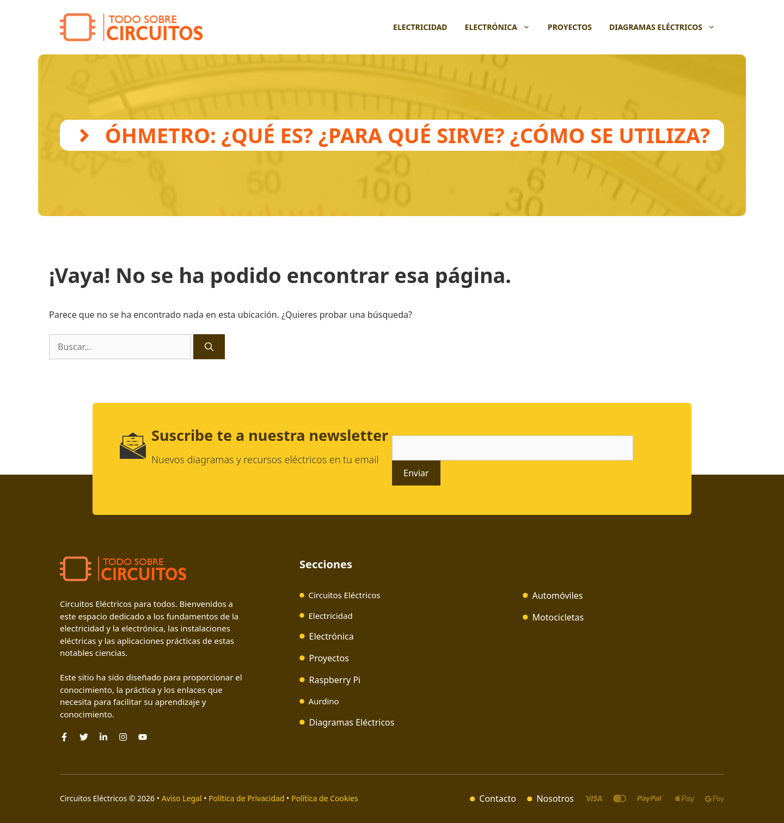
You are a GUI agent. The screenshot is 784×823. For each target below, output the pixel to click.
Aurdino (323, 701)
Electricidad (420, 27)
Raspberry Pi (335, 680)
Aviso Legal (183, 798)
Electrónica (502, 27)
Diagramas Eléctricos (666, 27)
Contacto (497, 798)
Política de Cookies (324, 798)
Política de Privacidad (246, 798)
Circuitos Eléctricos (344, 594)
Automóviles (557, 595)
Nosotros (555, 798)
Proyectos (570, 27)
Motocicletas (558, 617)
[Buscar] (209, 346)
